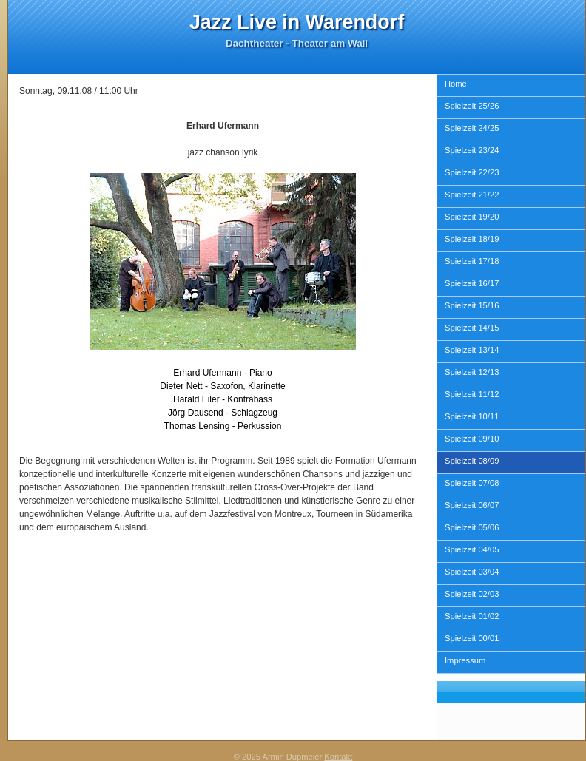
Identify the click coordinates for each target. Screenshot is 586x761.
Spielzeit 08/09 (472, 460)
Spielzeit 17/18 (472, 261)
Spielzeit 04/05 (472, 549)
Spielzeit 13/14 (472, 349)
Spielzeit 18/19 (472, 238)
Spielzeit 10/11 (472, 416)
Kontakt (338, 756)
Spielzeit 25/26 (472, 105)
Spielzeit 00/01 (472, 638)
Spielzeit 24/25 (472, 128)
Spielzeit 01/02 (472, 616)
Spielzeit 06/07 (472, 505)
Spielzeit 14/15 (472, 327)
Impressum (465, 660)
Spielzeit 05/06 (472, 527)
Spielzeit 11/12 (472, 394)
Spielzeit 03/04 (472, 571)
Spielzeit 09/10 (472, 438)
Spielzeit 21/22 (472, 194)
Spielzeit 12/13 (472, 372)
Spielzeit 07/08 (472, 482)
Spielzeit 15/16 (472, 305)
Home (456, 83)
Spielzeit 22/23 (472, 172)
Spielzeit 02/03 (472, 593)
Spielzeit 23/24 (472, 150)
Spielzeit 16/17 (472, 283)
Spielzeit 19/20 (472, 216)
